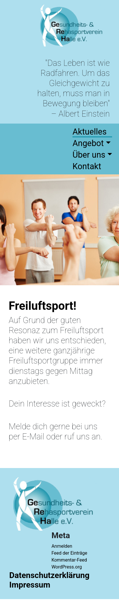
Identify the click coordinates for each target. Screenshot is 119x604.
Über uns (88, 155)
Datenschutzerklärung (49, 575)
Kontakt (86, 166)
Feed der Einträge (69, 553)
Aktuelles (89, 132)
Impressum (29, 585)
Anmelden (61, 546)
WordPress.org (66, 567)
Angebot (88, 143)
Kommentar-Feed (69, 560)
